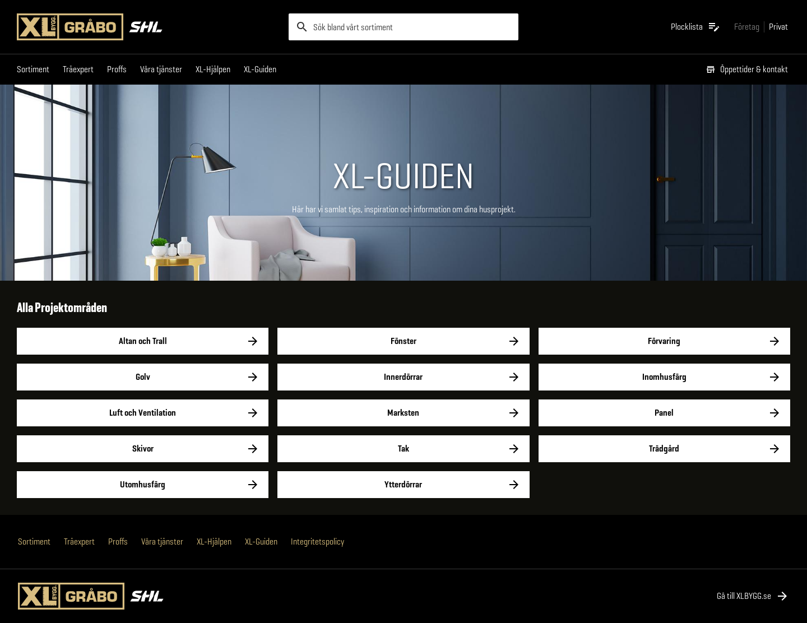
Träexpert (78, 69)
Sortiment (33, 69)
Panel (664, 413)
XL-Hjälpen (213, 69)
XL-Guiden (260, 69)
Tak (403, 448)
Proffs (117, 69)
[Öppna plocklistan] (695, 27)
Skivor (142, 448)
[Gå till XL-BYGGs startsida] (148, 26)
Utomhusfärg (142, 484)
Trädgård (664, 448)
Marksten (403, 413)
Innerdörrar (403, 377)
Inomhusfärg (664, 377)
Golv (142, 377)
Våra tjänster (161, 69)
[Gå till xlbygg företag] (746, 26)
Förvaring (664, 341)
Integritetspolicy (317, 541)
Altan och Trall (142, 341)
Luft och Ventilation (142, 413)
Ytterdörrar (403, 484)
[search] (403, 26)
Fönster (403, 341)
